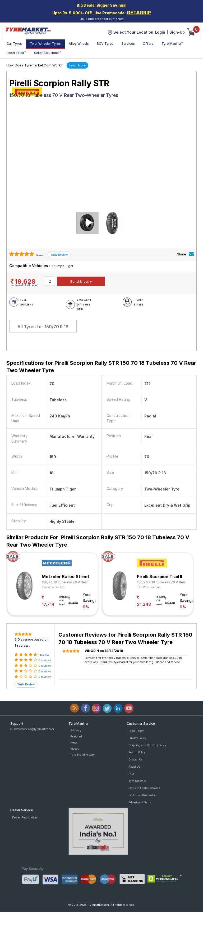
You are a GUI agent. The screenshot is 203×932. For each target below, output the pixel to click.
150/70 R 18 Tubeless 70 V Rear (161, 582)
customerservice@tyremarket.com (32, 729)
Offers (148, 44)
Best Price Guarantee (142, 795)
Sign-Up (177, 32)
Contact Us (135, 759)
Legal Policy (136, 730)
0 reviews (44, 660)
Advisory (75, 730)
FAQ (131, 773)
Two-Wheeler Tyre (54, 587)
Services (128, 44)
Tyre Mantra (172, 43)
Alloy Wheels (79, 44)
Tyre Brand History (82, 754)
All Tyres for (42, 326)
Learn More (77, 65)
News (73, 742)
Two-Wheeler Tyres (45, 44)
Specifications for (101, 366)
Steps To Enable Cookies (144, 788)
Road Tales (16, 52)
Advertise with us (139, 802)
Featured (76, 736)
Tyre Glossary (137, 780)
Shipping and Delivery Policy (147, 745)
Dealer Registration (24, 817)
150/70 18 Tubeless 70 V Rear (65, 582)
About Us (134, 766)
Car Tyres (14, 44)
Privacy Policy (137, 738)
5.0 (17, 639)
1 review (39, 255)
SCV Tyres (105, 44)
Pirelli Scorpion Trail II (159, 576)
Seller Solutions (47, 52)
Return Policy (137, 752)
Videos (74, 748)
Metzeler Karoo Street (65, 576)
